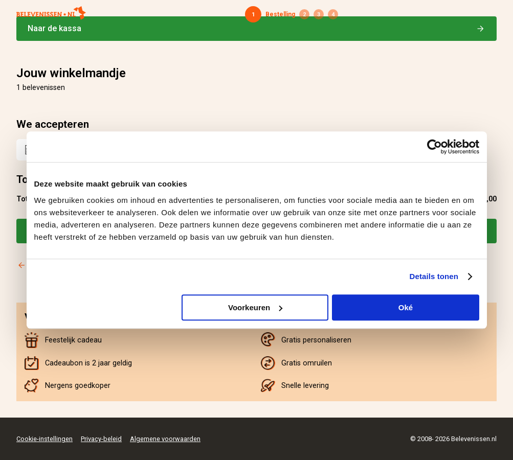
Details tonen (434, 276)
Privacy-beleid (101, 439)
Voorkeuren (255, 307)
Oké (405, 307)
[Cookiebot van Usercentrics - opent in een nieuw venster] (434, 146)
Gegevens (304, 14)
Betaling (319, 14)
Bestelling (280, 14)
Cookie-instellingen (44, 439)
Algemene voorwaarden (165, 439)
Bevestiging (333, 14)
